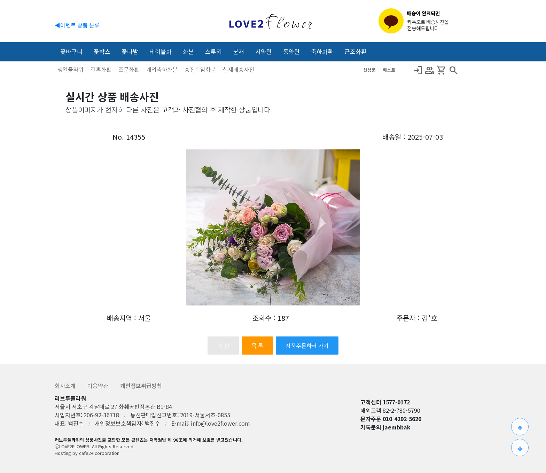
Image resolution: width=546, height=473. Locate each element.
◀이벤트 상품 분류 (77, 25)
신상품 (370, 70)
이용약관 (98, 385)
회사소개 (66, 385)
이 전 (223, 345)
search (453, 70)
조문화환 (129, 69)
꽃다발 (130, 51)
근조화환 (355, 51)
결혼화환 (102, 69)
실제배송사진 (238, 69)
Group (429, 70)
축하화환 (322, 51)
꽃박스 (102, 51)
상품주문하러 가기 (307, 345)
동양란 (291, 51)
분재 (238, 51)
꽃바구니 (71, 51)
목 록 (257, 345)
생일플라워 (71, 69)
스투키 (213, 51)
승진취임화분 (201, 69)
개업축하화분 (162, 69)
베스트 (389, 70)
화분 (188, 51)
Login (418, 70)
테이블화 (160, 51)
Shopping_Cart (441, 70)
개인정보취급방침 (141, 385)
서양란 (263, 51)
